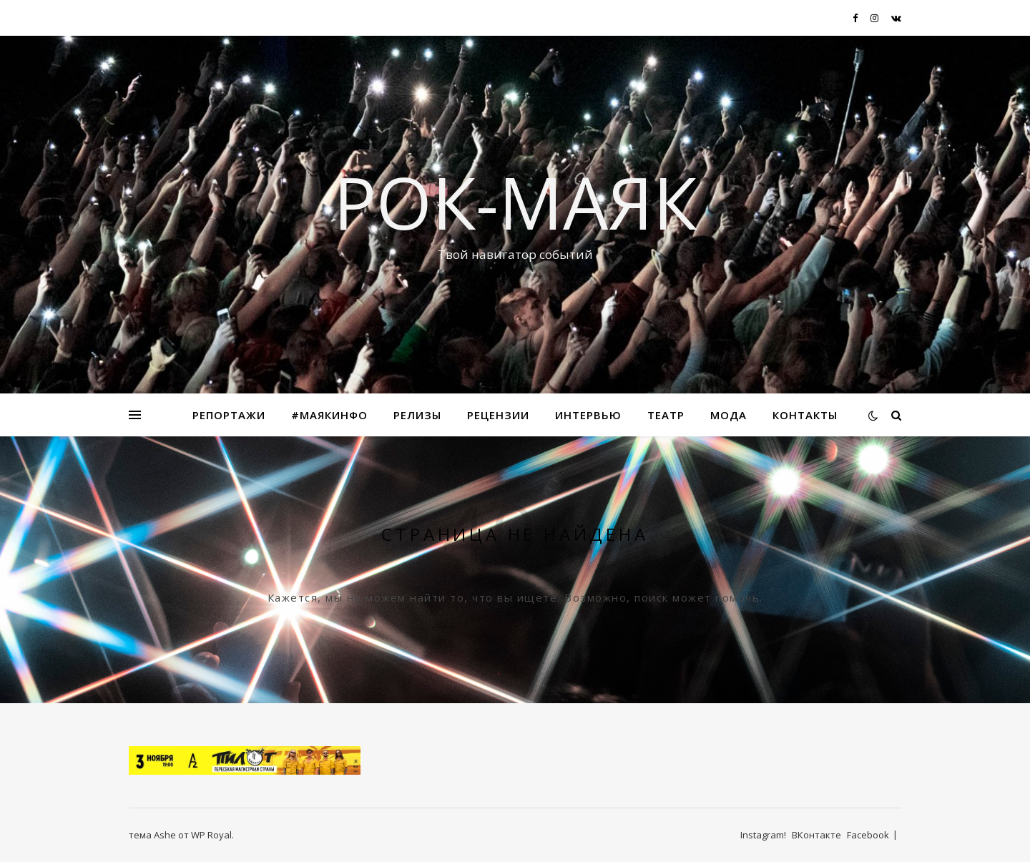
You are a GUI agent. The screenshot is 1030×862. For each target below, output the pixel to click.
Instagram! (763, 834)
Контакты (805, 415)
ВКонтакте (816, 834)
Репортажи (228, 415)
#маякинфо (329, 415)
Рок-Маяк (515, 201)
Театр (666, 415)
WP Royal (211, 834)
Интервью (588, 415)
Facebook (868, 834)
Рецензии (498, 415)
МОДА (728, 415)
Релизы (417, 415)
